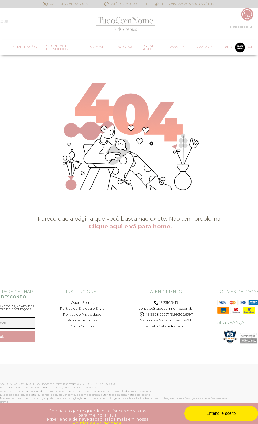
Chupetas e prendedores (59, 47)
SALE (250, 47)
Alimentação (24, 47)
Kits (228, 47)
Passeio (177, 47)
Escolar (124, 47)
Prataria (204, 47)
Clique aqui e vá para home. (130, 226)
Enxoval (96, 47)
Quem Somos (82, 302)
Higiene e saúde (149, 47)
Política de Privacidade (82, 314)
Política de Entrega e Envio (82, 308)
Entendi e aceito (221, 413)
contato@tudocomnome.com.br (166, 308)
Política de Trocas (82, 320)
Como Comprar (82, 326)
